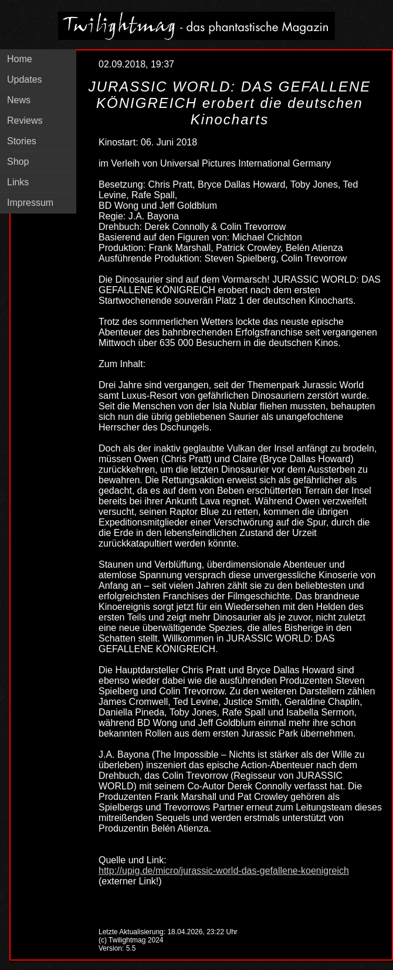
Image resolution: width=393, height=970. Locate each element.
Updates (24, 79)
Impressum (30, 203)
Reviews (24, 121)
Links (18, 182)
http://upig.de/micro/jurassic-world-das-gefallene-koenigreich (224, 871)
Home (19, 59)
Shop (18, 162)
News (19, 100)
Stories (21, 141)
